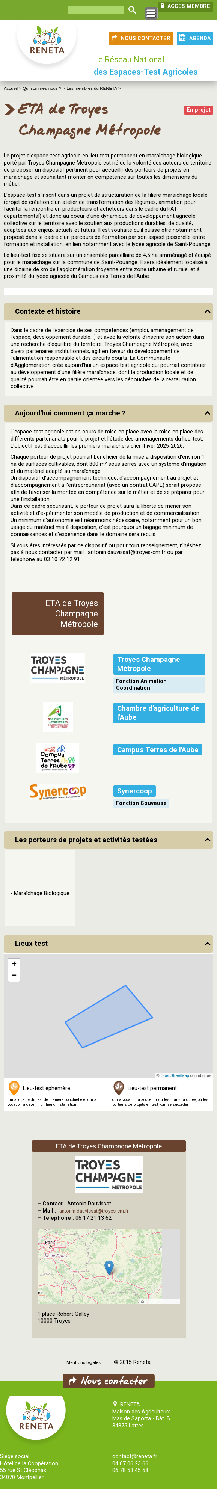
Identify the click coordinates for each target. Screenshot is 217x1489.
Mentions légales (83, 1362)
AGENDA (195, 38)
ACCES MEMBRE (185, 6)
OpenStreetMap (175, 1075)
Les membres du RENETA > (93, 88)
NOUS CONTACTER (140, 38)
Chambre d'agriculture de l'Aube (158, 713)
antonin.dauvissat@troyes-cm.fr (93, 1211)
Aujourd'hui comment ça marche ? (70, 413)
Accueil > (13, 88)
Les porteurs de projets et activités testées (86, 840)
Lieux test (31, 943)
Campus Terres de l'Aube (158, 750)
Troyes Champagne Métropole (148, 664)
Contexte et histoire (48, 311)
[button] (14, 964)
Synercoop (134, 791)
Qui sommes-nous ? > (44, 88)
